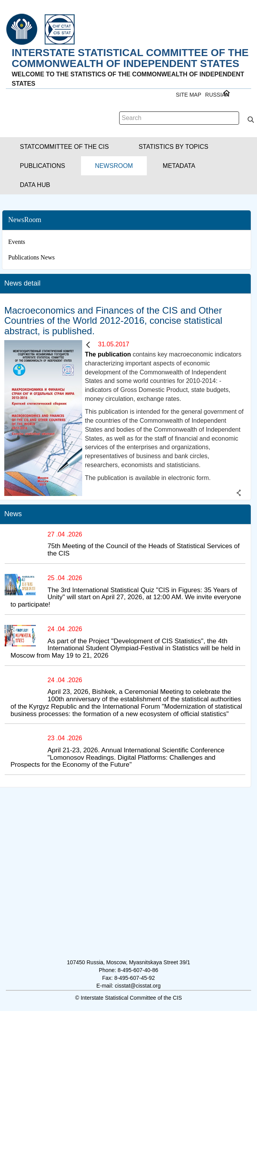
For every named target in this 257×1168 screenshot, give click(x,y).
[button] (64, 146)
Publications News (31, 257)
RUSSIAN (217, 95)
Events (16, 241)
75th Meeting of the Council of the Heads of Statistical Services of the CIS (143, 549)
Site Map (188, 95)
